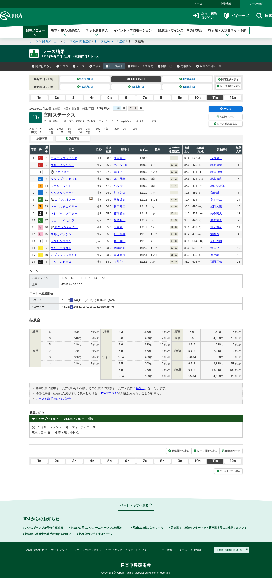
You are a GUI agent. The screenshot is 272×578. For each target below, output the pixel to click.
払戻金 (95, 66)
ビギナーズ (236, 16)
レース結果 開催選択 (77, 41)
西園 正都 (216, 261)
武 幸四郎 (119, 248)
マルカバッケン (61, 234)
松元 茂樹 (216, 172)
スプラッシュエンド (64, 255)
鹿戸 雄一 (216, 255)
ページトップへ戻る (228, 471)
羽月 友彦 (216, 227)
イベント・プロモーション (133, 32)
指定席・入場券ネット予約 (227, 32)
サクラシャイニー (66, 227)
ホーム (33, 41)
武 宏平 (214, 248)
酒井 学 (118, 261)
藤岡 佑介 (119, 213)
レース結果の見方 (225, 123)
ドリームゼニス (61, 262)
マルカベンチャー (62, 165)
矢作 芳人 (216, 213)
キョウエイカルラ (62, 220)
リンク (75, 549)
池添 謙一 (119, 158)
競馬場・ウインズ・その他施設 (180, 32)
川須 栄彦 (119, 192)
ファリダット (63, 172)
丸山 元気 (119, 178)
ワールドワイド (61, 185)
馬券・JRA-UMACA (65, 32)
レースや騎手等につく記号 (53, 399)
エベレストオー (64, 199)
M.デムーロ (121, 165)
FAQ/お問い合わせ (36, 549)
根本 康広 (216, 178)
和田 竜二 (119, 206)
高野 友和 (216, 241)
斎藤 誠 (214, 192)
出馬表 (62, 66)
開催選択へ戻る (228, 79)
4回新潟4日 (187, 86)
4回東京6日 (85, 79)
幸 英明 (118, 172)
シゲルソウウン (61, 241)
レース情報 (256, 3)
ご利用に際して (92, 549)
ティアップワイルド (64, 158)
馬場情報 (184, 66)
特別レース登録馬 (140, 66)
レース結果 (114, 66)
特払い (140, 388)
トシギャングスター (64, 213)
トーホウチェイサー (64, 206)
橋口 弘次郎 (217, 185)
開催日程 (165, 66)
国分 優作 (119, 255)
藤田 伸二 (119, 241)
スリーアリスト (61, 248)
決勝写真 (72, 138)
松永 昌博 (216, 165)
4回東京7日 (85, 86)
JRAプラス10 (109, 393)
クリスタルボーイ (62, 192)
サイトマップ (59, 549)
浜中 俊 (118, 227)
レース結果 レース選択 (110, 41)
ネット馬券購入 (97, 32)
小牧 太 (118, 185)
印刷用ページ (225, 116)
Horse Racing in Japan (232, 549)
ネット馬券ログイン (205, 15)
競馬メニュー (35, 32)
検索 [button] (264, 16)
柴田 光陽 (216, 206)
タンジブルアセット (64, 179)
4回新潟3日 (187, 79)
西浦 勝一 (216, 158)
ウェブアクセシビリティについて (126, 549)
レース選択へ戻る (228, 86)
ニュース (196, 3)
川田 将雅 (119, 234)
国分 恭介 (119, 199)
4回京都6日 (136, 79)
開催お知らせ (42, 66)
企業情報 (225, 3)
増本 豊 (214, 234)
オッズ (79, 66)
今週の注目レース (208, 66)
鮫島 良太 (119, 220)
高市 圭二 (216, 199)
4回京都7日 (136, 86)
